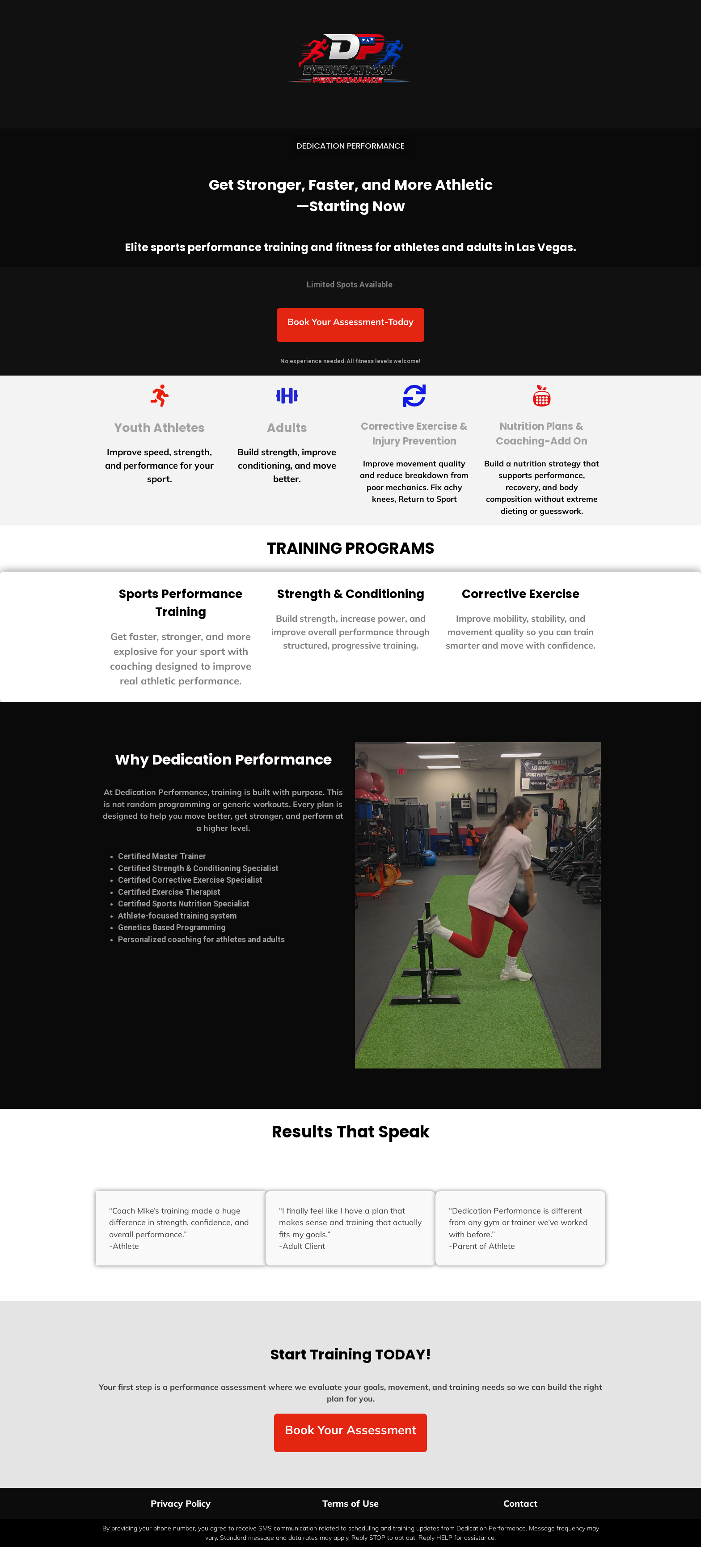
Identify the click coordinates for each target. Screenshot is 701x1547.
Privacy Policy (181, 1503)
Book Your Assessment (350, 1429)
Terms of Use (350, 1503)
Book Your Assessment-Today (350, 321)
